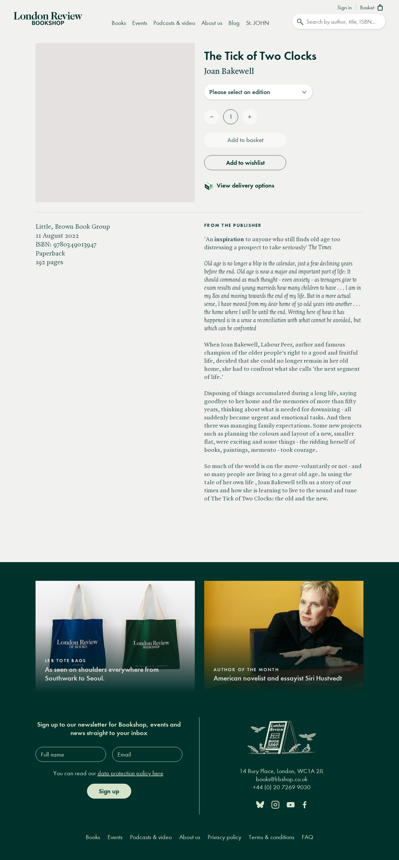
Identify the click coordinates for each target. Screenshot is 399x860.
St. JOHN (257, 22)
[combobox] (258, 91)
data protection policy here (130, 773)
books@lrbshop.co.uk (281, 779)
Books (119, 22)
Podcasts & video (174, 22)
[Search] (338, 21)
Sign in (344, 8)
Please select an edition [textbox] (239, 92)
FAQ (307, 837)
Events (139, 22)
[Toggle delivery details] (243, 185)
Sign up (109, 791)
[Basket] (372, 8)
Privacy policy (224, 837)
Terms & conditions (271, 837)
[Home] (48, 18)
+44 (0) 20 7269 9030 (281, 787)
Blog (234, 22)
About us (211, 22)
